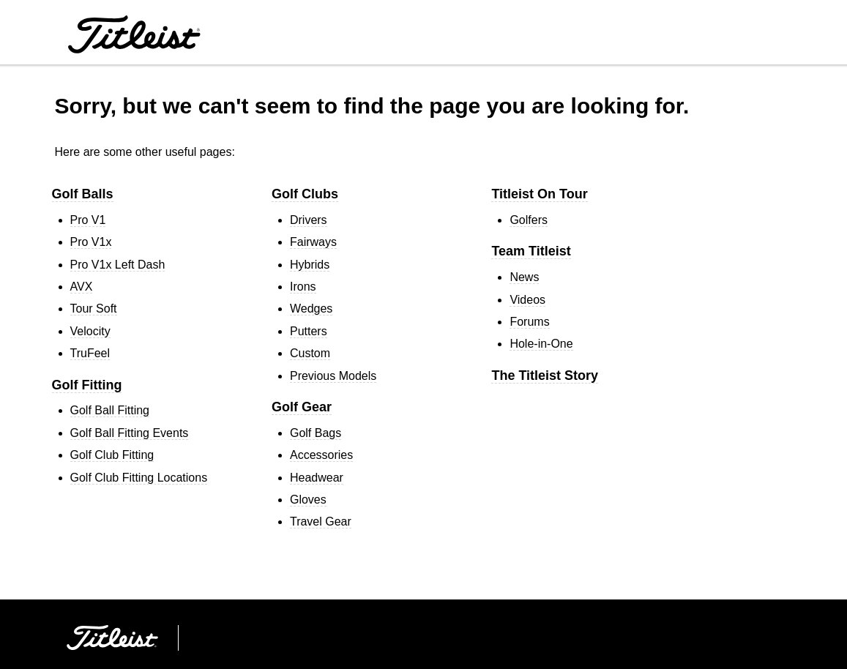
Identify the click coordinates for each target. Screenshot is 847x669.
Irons (303, 286)
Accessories (321, 455)
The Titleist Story (544, 375)
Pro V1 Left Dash (117, 264)
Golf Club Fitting (112, 455)
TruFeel (90, 353)
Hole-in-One (541, 343)
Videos (527, 300)
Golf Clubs (305, 194)
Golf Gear (302, 407)
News (524, 277)
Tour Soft (93, 308)
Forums (529, 321)
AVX (81, 286)
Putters (308, 331)
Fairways (313, 242)
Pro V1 (88, 220)
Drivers (308, 220)
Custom (310, 353)
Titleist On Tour (539, 194)
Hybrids (309, 264)
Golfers (529, 220)
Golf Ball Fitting (109, 410)
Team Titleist (530, 251)
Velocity (90, 331)
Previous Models (333, 376)
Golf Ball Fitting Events (129, 433)
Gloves (308, 499)
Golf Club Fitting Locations (139, 477)
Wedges (311, 308)
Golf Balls (82, 194)
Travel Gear (320, 521)
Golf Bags (315, 433)
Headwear (316, 477)
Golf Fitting (87, 385)
